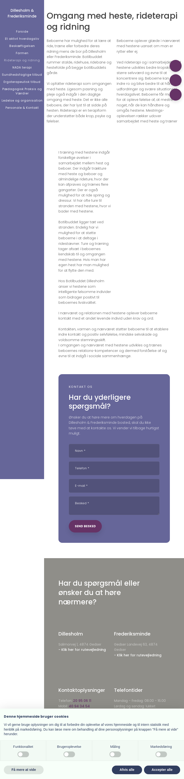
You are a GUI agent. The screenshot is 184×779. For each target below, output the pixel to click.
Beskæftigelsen (22, 46)
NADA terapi (22, 67)
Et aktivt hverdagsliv (22, 39)
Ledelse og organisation (22, 100)
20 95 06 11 (82, 700)
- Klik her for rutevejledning (137, 655)
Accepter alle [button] (162, 770)
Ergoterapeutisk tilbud (22, 82)
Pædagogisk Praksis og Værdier (22, 91)
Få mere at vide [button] (24, 770)
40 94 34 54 (79, 706)
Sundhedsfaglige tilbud (22, 75)
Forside (22, 31)
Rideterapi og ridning (22, 60)
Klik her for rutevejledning (83, 649)
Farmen (22, 53)
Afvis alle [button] (127, 770)
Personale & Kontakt (22, 108)
